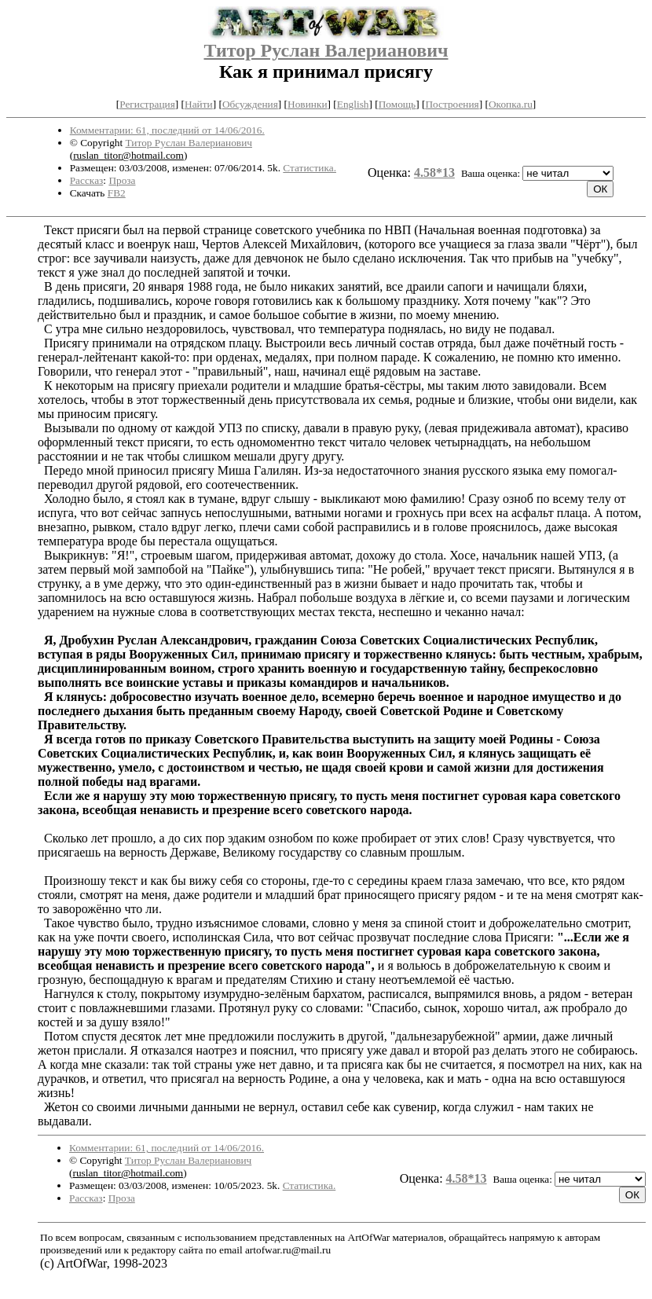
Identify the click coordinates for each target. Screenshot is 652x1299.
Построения (451, 104)
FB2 (117, 193)
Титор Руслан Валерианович (326, 50)
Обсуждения (250, 104)
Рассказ (87, 180)
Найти (199, 104)
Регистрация (147, 104)
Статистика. (309, 168)
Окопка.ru (511, 104)
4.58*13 (434, 172)
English (353, 104)
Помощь (397, 104)
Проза (121, 180)
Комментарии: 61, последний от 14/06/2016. (167, 130)
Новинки (307, 104)
